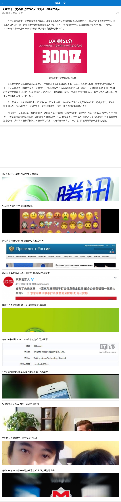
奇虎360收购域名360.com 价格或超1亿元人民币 (25, 339)
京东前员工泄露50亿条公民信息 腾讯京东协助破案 (26, 273)
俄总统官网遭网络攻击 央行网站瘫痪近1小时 (23, 240)
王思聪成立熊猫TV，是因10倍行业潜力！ (21, 438)
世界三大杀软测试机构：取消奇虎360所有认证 (24, 305)
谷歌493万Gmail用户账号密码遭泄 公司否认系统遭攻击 (28, 470)
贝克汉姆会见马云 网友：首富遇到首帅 (20, 404)
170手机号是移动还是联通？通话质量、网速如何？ (26, 372)
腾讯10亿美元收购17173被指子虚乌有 (20, 174)
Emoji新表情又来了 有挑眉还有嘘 (18, 206)
